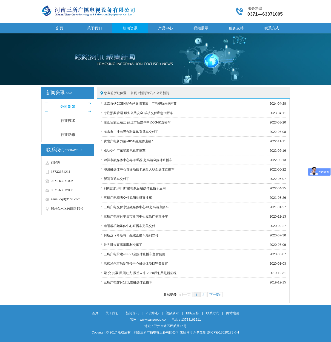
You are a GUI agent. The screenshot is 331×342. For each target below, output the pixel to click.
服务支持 (236, 28)
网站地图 (232, 313)
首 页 (59, 28)
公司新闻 (67, 107)
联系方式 (271, 28)
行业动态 (67, 135)
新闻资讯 (130, 28)
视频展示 (201, 28)
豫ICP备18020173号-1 (223, 332)
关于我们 (94, 28)
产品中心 (165, 28)
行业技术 (67, 121)
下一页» (215, 295)
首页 (134, 93)
